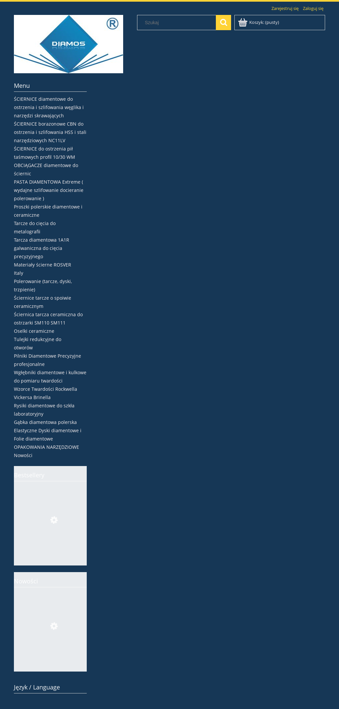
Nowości (23, 455)
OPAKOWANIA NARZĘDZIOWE (46, 447)
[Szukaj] (223, 22)
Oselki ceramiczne (34, 331)
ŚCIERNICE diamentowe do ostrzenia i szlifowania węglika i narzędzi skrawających (49, 107)
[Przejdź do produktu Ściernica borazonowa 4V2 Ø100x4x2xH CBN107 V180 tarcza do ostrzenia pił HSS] (50, 552)
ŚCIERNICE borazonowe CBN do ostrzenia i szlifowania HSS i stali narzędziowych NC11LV (50, 132)
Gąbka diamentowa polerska (45, 422)
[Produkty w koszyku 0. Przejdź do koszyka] (259, 22)
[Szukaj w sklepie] (178, 22)
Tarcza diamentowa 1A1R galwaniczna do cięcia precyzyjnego (41, 248)
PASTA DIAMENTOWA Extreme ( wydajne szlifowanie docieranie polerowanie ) (48, 190)
